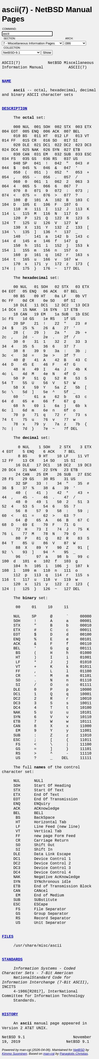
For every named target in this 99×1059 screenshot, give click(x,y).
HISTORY (10, 1014)
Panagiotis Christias (74, 1053)
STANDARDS (12, 959)
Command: (10, 28)
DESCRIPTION (14, 108)
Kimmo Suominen (14, 1053)
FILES (7, 936)
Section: (11, 38)
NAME (6, 81)
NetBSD (79, 1050)
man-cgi (49, 1053)
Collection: (12, 47)
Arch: (71, 38)
